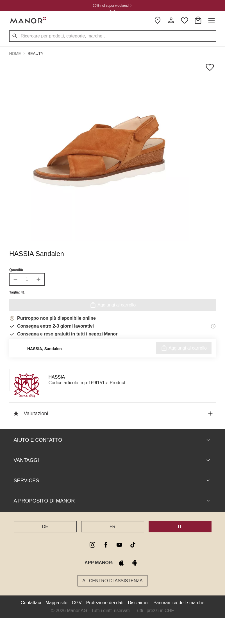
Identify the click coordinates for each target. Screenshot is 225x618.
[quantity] (27, 279)
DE (45, 526)
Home (15, 53)
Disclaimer (138, 602)
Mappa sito (56, 602)
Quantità (16, 270)
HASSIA (57, 377)
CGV (77, 602)
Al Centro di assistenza (112, 580)
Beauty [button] (36, 53)
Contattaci (31, 602)
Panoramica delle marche (178, 602)
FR (112, 526)
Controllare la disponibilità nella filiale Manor (112, 351)
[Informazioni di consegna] (213, 326)
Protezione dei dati (105, 602)
